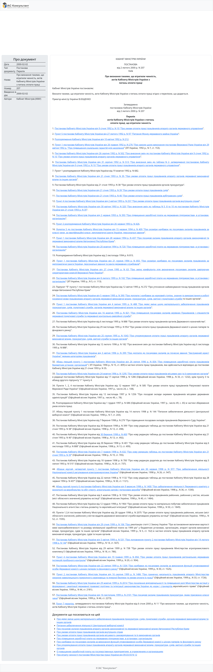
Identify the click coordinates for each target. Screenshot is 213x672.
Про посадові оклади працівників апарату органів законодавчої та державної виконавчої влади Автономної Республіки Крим (123, 628)
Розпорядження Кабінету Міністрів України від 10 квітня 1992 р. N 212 (92, 139)
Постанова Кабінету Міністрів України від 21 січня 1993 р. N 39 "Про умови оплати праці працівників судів (112, 190)
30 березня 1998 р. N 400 (114, 434)
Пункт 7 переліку (65, 603)
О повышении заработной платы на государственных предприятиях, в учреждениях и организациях (110, 651)
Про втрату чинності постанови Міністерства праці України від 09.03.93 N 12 (97, 654)
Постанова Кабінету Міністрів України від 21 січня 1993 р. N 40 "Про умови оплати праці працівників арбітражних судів (119, 195)
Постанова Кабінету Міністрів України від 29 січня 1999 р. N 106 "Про (93, 524)
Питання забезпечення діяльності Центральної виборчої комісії (90, 625)
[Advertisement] (106, 33)
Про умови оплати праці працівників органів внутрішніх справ (90, 632)
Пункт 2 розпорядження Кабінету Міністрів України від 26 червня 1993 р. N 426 (97, 223)
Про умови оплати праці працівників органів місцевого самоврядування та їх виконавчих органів (108, 635)
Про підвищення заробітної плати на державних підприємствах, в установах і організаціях (104, 638)
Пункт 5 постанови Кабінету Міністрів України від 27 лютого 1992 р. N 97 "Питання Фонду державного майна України (116, 133)
